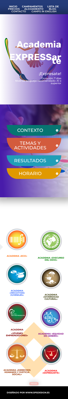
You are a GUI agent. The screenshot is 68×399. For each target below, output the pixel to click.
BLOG (52, 9)
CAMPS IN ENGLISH (43, 11)
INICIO (13, 6)
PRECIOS (34, 383)
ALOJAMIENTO (34, 9)
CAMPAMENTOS (32, 6)
